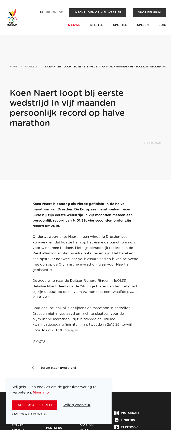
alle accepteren (34, 405)
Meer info (41, 392)
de (61, 12)
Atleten (96, 25)
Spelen (143, 25)
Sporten (120, 25)
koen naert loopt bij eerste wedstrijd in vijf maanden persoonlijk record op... (106, 66)
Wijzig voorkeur (76, 405)
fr (48, 12)
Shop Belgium (149, 12)
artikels (31, 66)
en (54, 12)
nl (42, 12)
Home (14, 66)
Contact (87, 424)
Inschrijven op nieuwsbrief (97, 12)
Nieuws (74, 25)
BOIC (162, 25)
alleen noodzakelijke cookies (29, 414)
